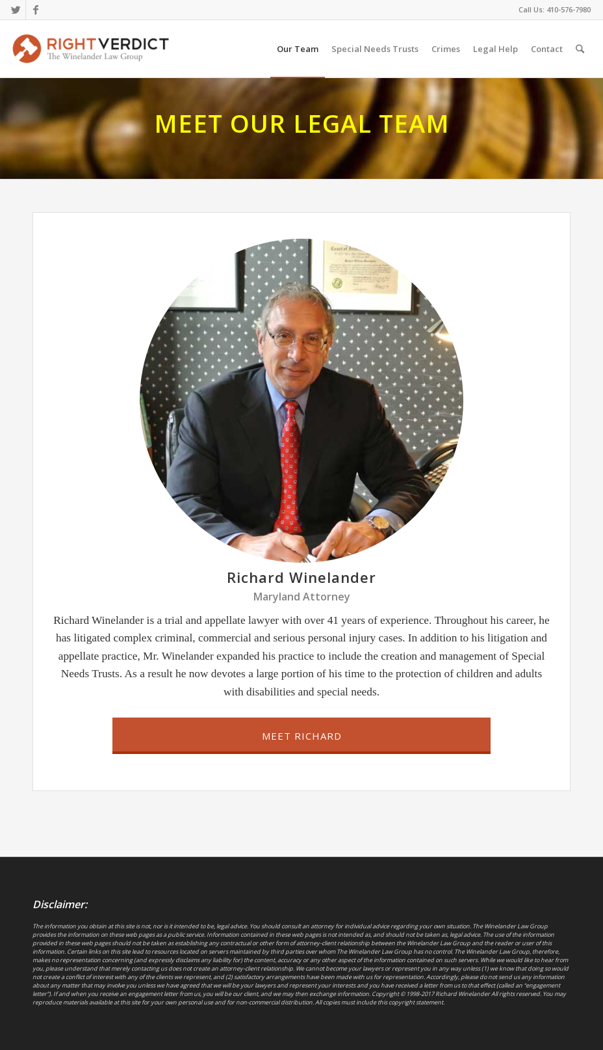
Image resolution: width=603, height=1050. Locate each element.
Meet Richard (302, 735)
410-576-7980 (568, 9)
